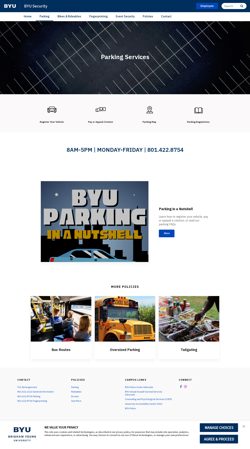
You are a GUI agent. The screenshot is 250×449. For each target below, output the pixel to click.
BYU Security (36, 6)
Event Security (125, 16)
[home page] (10, 6)
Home (28, 16)
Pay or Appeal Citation (100, 123)
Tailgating (189, 352)
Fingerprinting (98, 16)
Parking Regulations (198, 121)
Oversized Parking (125, 352)
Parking (44, 16)
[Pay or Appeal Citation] (101, 110)
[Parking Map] (149, 110)
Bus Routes (61, 352)
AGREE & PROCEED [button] (219, 439)
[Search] (234, 6)
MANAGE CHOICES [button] (219, 427)
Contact (166, 16)
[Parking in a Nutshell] (94, 224)
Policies (148, 16)
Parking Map (149, 121)
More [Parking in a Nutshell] (168, 236)
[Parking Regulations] (198, 110)
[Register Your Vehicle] (52, 110)
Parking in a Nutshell (180, 211)
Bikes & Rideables (69, 16)
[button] (244, 427)
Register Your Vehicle (51, 121)
